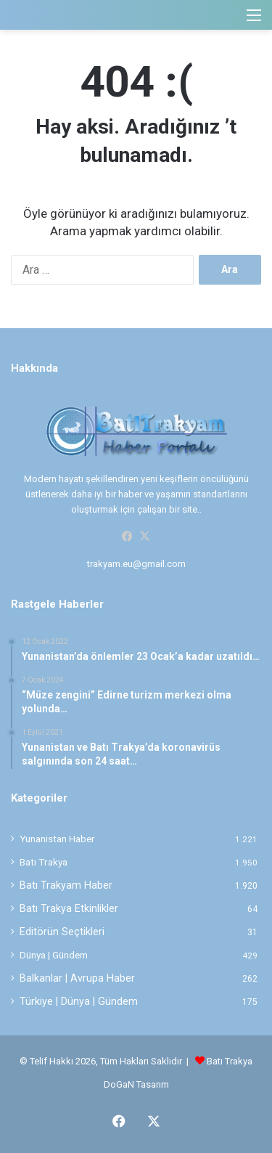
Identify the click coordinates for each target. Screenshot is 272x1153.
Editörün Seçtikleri (62, 931)
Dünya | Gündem (54, 955)
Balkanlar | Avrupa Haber (77, 978)
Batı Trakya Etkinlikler (69, 908)
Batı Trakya (43, 862)
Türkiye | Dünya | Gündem (79, 1001)
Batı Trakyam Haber (66, 885)
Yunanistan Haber (57, 838)
